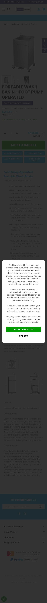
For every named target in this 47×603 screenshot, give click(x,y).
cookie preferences (27, 281)
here (38, 311)
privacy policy (27, 276)
